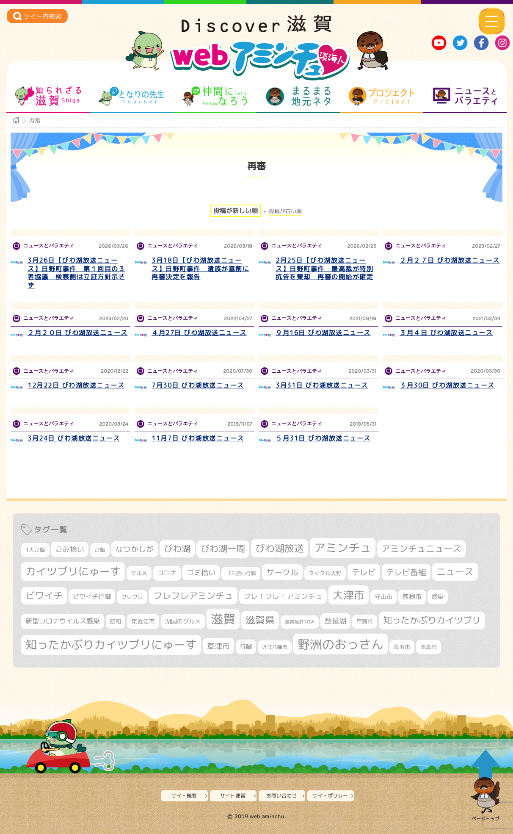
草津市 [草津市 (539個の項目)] (218, 645)
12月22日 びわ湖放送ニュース (76, 385)
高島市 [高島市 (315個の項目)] (428, 647)
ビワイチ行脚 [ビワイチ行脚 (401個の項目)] (92, 596)
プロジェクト (381, 96)
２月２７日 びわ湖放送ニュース (450, 260)
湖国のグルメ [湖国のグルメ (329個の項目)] (183, 621)
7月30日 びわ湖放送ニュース (198, 385)
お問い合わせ (281, 795)
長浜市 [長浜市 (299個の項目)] (402, 647)
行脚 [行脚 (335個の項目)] (246, 647)
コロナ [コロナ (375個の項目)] (167, 572)
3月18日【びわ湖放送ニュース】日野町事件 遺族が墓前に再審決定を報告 (200, 268)
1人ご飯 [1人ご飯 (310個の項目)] (35, 550)
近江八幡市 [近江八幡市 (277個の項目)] (274, 647)
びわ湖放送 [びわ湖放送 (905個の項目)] (279, 548)
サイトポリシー (330, 795)
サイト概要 (184, 795)
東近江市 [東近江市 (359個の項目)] (143, 621)
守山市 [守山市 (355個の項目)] (383, 597)
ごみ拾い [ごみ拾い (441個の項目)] (69, 549)
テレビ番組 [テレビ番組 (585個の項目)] (406, 572)
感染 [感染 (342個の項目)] (438, 597)
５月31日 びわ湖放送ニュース (323, 438)
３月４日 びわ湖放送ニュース (446, 332)
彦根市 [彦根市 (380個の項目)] (412, 596)
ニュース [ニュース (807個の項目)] (455, 571)
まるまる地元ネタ (298, 96)
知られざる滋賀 (48, 96)
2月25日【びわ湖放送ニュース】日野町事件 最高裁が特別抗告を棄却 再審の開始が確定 (324, 268)
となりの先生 (131, 96)
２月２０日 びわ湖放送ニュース (78, 332)
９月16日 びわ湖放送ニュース (323, 332)
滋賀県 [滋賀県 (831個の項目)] (260, 619)
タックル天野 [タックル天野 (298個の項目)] (325, 573)
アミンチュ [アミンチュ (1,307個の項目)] (342, 548)
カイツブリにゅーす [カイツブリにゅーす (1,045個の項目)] (73, 571)
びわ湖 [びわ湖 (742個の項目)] (177, 548)
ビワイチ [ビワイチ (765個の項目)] (44, 595)
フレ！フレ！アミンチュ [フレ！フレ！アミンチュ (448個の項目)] (283, 596)
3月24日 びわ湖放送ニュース (74, 438)
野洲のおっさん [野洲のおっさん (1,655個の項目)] (340, 644)
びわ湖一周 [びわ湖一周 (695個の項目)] (223, 549)
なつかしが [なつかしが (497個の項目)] (135, 549)
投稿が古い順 (285, 211)
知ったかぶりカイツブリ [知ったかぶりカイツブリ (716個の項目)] (432, 620)
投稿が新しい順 (235, 210)
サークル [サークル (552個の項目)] (282, 572)
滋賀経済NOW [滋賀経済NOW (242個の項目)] (299, 622)
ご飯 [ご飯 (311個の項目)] (99, 550)
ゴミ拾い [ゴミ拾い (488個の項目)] (201, 572)
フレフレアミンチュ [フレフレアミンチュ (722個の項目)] (193, 595)
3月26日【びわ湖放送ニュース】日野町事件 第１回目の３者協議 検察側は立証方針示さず (76, 273)
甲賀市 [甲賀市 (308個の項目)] (364, 621)
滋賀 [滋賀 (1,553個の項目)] (223, 618)
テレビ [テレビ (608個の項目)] (364, 572)
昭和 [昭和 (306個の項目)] (115, 621)
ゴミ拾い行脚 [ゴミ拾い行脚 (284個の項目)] (241, 573)
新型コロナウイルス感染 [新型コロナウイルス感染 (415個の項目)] (62, 621)
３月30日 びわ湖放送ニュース (447, 385)
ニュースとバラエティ (465, 96)
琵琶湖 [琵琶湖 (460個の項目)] (335, 621)
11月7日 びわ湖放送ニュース (198, 438)
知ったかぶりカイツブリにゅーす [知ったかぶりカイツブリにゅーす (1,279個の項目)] (111, 645)
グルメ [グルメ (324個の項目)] (139, 573)
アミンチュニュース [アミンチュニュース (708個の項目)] (421, 548)
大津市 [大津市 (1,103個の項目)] (348, 594)
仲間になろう (215, 96)
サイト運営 (232, 795)
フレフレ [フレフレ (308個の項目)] (132, 597)
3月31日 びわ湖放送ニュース (322, 385)
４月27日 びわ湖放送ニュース (199, 332)
